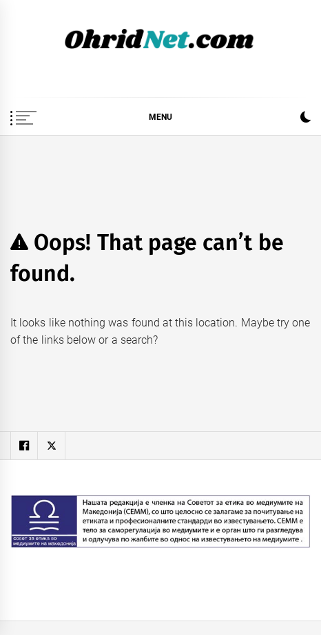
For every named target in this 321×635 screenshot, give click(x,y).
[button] (305, 118)
